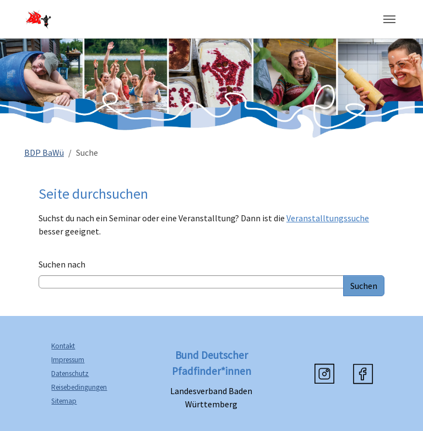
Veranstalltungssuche (327, 217)
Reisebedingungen (79, 387)
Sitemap (64, 401)
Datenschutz (70, 373)
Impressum (67, 359)
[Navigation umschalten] (389, 19)
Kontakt (63, 346)
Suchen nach (62, 264)
